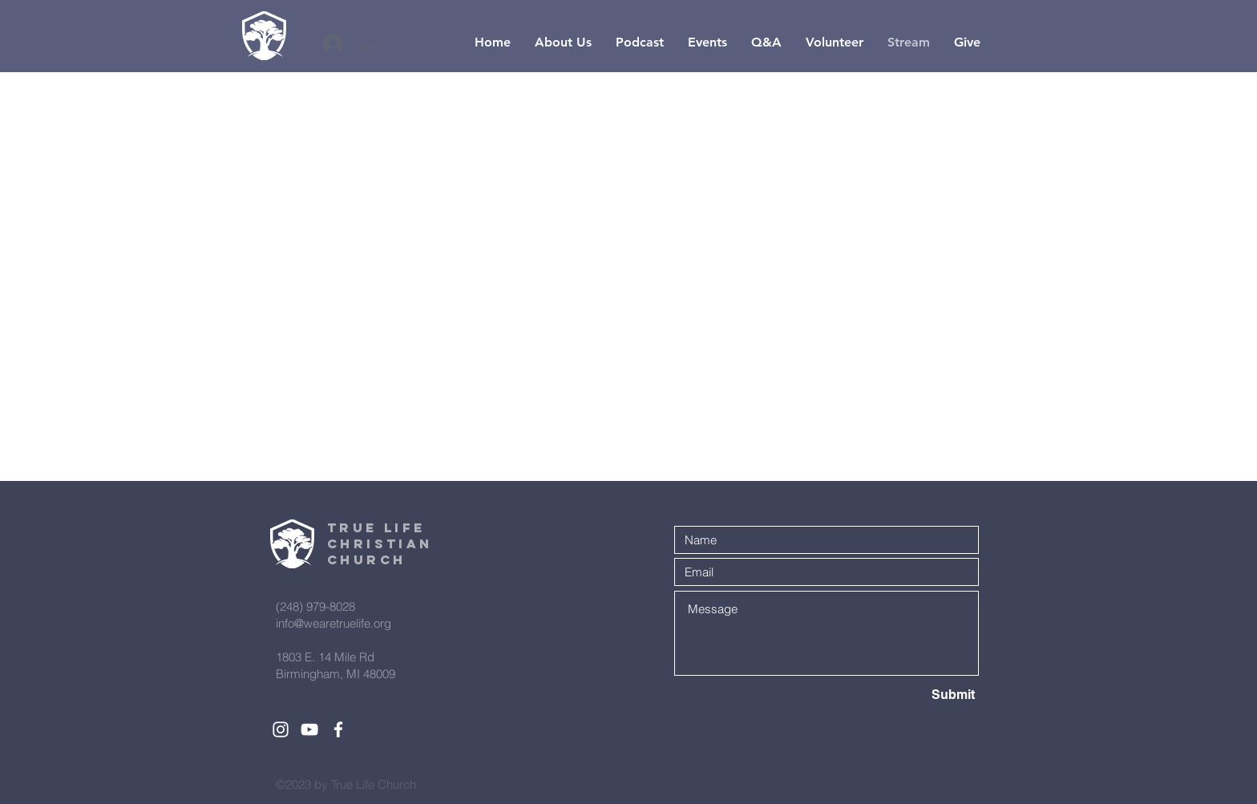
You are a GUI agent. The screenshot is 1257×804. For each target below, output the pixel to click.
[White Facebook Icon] (338, 729)
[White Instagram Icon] (280, 729)
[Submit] (918, 695)
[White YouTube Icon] (309, 729)
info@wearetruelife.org (333, 623)
